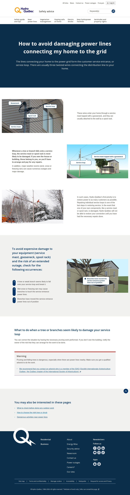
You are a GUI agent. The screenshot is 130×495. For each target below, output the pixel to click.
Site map (22, 481)
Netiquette (82, 481)
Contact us (79, 3)
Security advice (73, 448)
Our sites (71, 472)
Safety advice (46, 11)
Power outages (90, 3)
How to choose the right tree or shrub (32, 413)
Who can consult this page (90, 489)
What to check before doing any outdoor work (35, 408)
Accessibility (70, 481)
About (69, 439)
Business (45, 444)
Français (101, 3)
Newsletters (98, 439)
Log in (110, 3)
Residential (46, 439)
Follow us (97, 443)
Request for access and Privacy (101, 481)
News (72, 3)
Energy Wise (72, 444)
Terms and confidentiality (37, 481)
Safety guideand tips (19, 20)
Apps (95, 459)
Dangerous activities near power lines (32, 417)
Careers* (71, 467)
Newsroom (71, 453)
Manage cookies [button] (56, 481)
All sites (65, 3)
